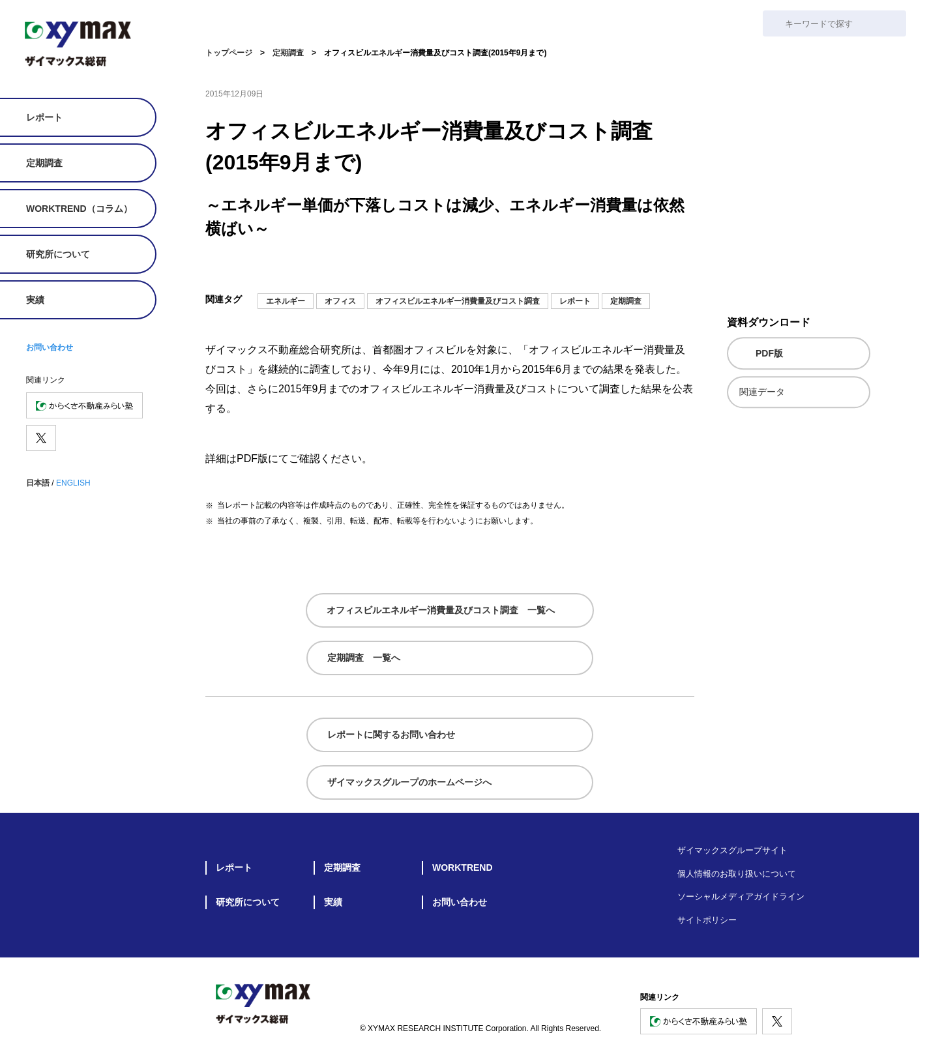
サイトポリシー (707, 920)
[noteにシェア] (608, 269)
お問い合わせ (49, 347)
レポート (44, 117)
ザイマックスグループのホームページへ (409, 782)
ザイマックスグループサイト (732, 850)
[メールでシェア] (582, 269)
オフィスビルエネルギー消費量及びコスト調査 (458, 301)
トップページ (228, 52)
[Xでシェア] (634, 269)
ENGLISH (73, 483)
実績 (35, 300)
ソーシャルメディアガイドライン (740, 896)
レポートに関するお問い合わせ (391, 734)
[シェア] (686, 269)
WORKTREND (462, 867)
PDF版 (769, 353)
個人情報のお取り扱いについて (736, 874)
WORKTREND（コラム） (79, 208)
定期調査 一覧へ (363, 657)
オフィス (340, 301)
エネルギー (285, 301)
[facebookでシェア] (660, 269)
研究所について (58, 254)
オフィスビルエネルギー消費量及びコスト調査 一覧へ (441, 610)
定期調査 (44, 163)
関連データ (762, 391)
